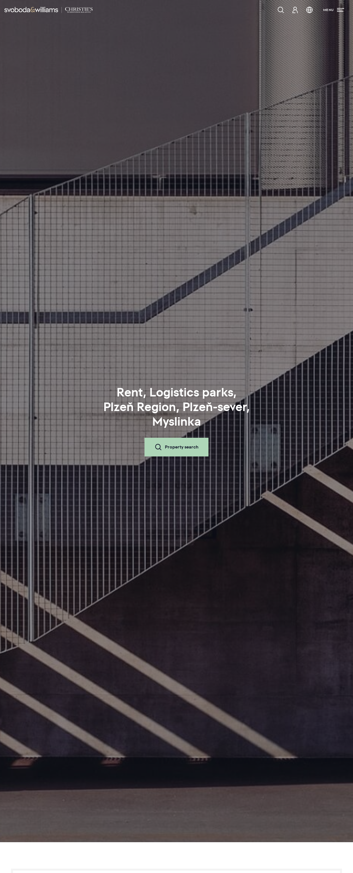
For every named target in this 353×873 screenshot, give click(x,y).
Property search (176, 447)
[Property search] (281, 10)
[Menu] (333, 10)
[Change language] (309, 10)
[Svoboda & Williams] (48, 10)
